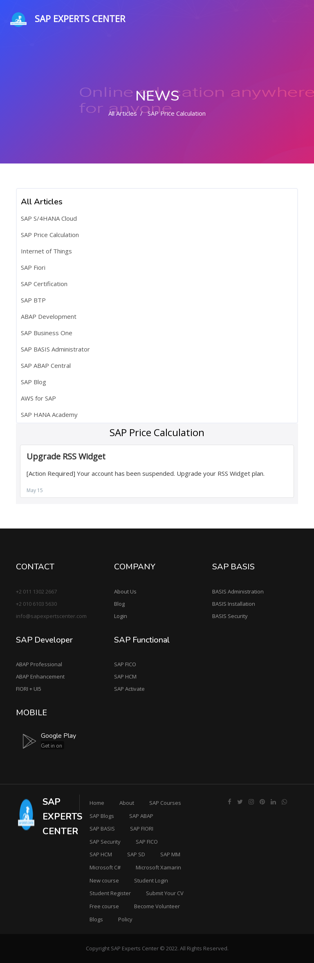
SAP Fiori (33, 267)
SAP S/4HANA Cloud (49, 218)
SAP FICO (125, 664)
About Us (125, 591)
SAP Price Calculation (50, 235)
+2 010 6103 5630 (36, 603)
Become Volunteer (157, 906)
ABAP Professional (39, 664)
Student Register (110, 893)
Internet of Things (46, 251)
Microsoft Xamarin (158, 867)
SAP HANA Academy (49, 414)
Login (120, 616)
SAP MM (170, 854)
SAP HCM (125, 676)
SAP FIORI (141, 828)
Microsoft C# (105, 867)
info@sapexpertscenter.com (51, 616)
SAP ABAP (141, 816)
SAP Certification (44, 284)
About (126, 802)
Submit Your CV (165, 893)
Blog (119, 603)
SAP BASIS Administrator (55, 349)
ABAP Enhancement (40, 676)
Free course (104, 906)
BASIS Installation (233, 603)
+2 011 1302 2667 (36, 591)
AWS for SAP (38, 398)
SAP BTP (33, 300)
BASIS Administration (238, 591)
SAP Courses (165, 802)
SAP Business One (46, 333)
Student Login (151, 880)
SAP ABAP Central (46, 365)
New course (104, 880)
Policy (125, 919)
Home (97, 802)
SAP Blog (33, 382)
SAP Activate (129, 688)
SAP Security (105, 841)
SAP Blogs (102, 816)
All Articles (122, 113)
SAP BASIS (102, 828)
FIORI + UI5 (28, 688)
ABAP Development (48, 316)
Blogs (96, 919)
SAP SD (136, 854)
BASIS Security (230, 616)
